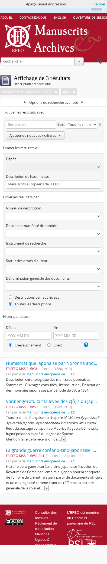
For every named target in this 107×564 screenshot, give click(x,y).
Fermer (99, 4)
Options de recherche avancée (53, 102)
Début (11, 327)
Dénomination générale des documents (38, 278)
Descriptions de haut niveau (34, 297)
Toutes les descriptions (30, 304)
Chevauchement (25, 345)
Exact (54, 345)
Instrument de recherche (26, 243)
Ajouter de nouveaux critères (35, 135)
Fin (55, 327)
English (60, 17)
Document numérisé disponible (31, 225)
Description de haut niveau (27, 176)
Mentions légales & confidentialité (46, 539)
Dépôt (11, 158)
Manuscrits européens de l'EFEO (51, 374)
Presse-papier (99, 61)
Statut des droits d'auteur (26, 260)
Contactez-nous (33, 17)
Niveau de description (23, 208)
